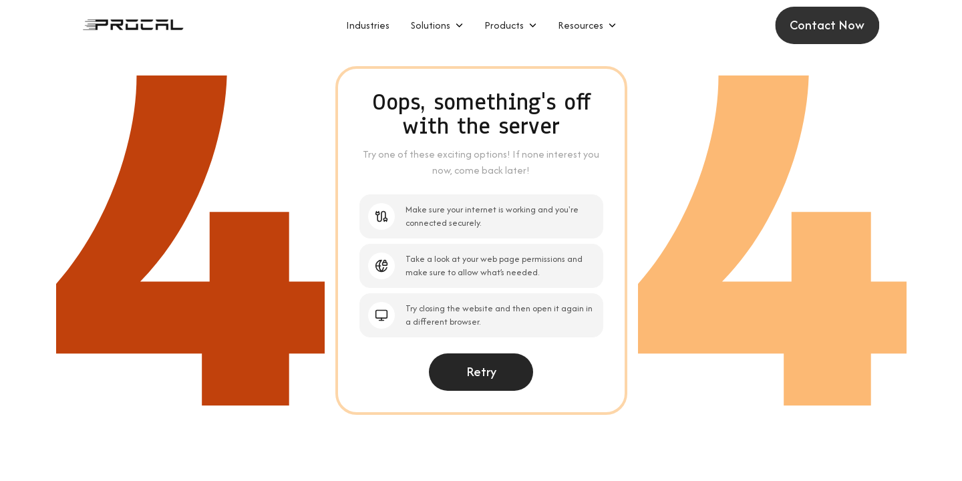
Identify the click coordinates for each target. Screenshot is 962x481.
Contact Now (830, 25)
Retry (481, 372)
